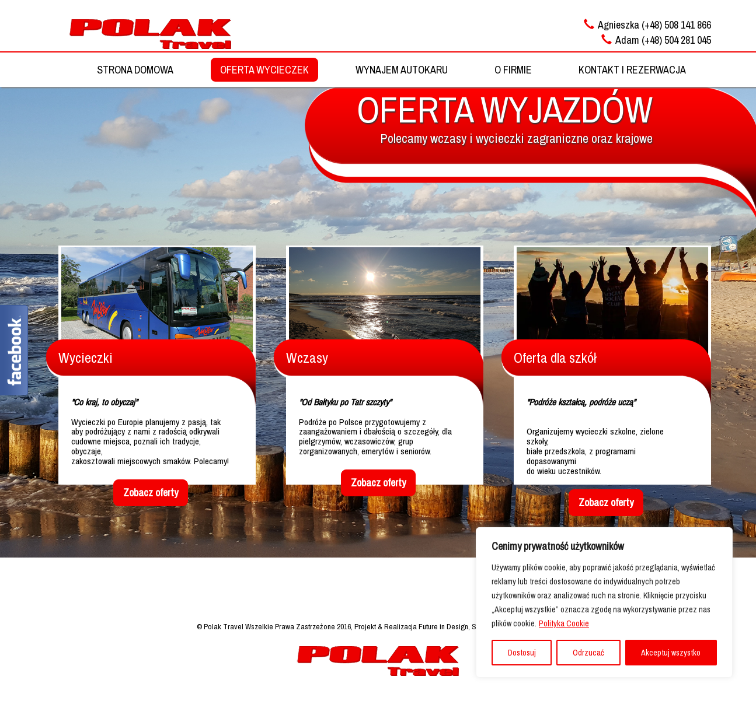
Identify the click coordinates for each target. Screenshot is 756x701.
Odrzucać (588, 652)
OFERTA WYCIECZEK (264, 69)
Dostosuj (522, 652)
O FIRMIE (513, 69)
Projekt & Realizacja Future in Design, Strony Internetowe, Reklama (457, 626)
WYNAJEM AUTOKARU (402, 69)
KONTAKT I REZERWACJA (632, 69)
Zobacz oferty (150, 492)
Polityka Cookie (564, 623)
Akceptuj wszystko (671, 652)
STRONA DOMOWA (135, 69)
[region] (604, 602)
